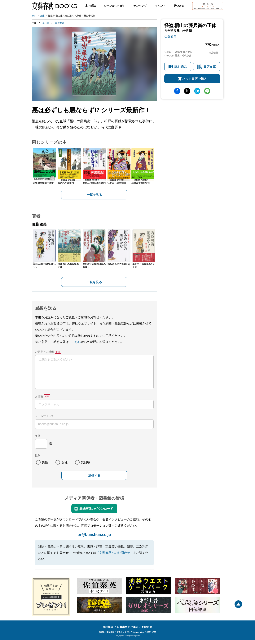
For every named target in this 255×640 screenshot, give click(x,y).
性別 (37, 455)
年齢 (37, 435)
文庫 (42, 15)
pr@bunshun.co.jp (94, 534)
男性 (45, 462)
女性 (64, 462)
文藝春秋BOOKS (54, 6)
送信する (94, 475)
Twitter (187, 91)
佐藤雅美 (170, 37)
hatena (197, 91)
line (207, 91)
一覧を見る (94, 194)
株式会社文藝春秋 (106, 632)
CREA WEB (151, 632)
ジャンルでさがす (114, 5)
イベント (160, 5)
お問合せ (147, 627)
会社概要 (108, 627)
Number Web (138, 632)
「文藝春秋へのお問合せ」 (114, 552)
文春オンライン (123, 632)
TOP (34, 15)
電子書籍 (59, 23)
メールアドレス (44, 416)
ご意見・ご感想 (44, 351)
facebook (177, 91)
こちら (76, 341)
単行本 (45, 23)
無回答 (85, 462)
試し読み (180, 66)
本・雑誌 (90, 5)
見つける (179, 5)
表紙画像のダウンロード (96, 508)
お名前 (39, 396)
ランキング (140, 5)
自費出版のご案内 (127, 627)
